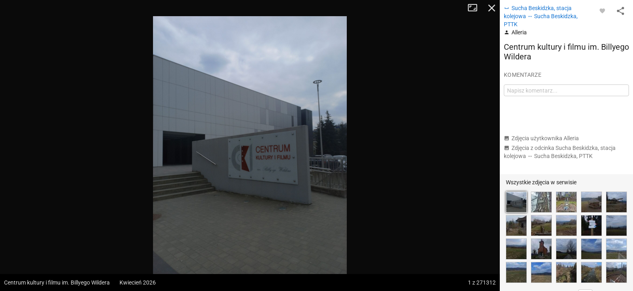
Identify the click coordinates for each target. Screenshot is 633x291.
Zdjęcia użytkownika (541, 138)
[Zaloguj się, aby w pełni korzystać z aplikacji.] (602, 10)
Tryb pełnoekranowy (475, 8)
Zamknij (492, 8)
